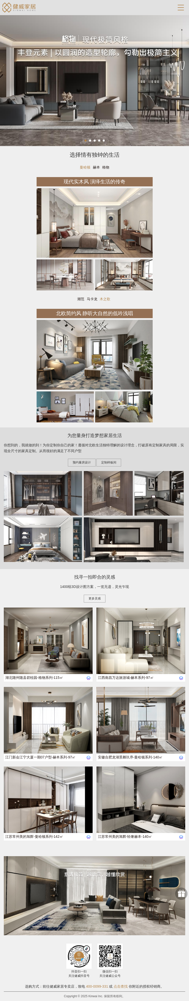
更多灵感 (94, 598)
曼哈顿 (85, 167)
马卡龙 (92, 299)
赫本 (96, 167)
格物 (105, 167)
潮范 (80, 299)
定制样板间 (109, 462)
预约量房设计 (81, 462)
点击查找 (121, 986)
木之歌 (105, 299)
